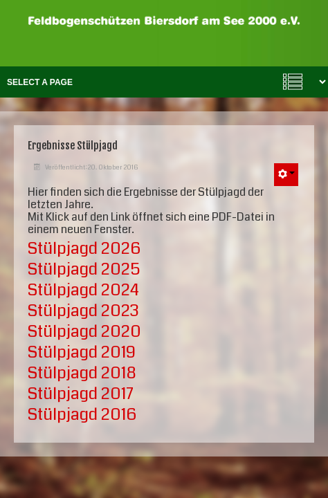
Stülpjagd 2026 (84, 248)
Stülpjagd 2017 (81, 393)
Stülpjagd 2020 (84, 331)
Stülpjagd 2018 (82, 373)
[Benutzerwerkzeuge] (286, 174)
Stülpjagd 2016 (82, 414)
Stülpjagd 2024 (83, 290)
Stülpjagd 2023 (83, 310)
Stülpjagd (82, 352)
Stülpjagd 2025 (84, 269)
